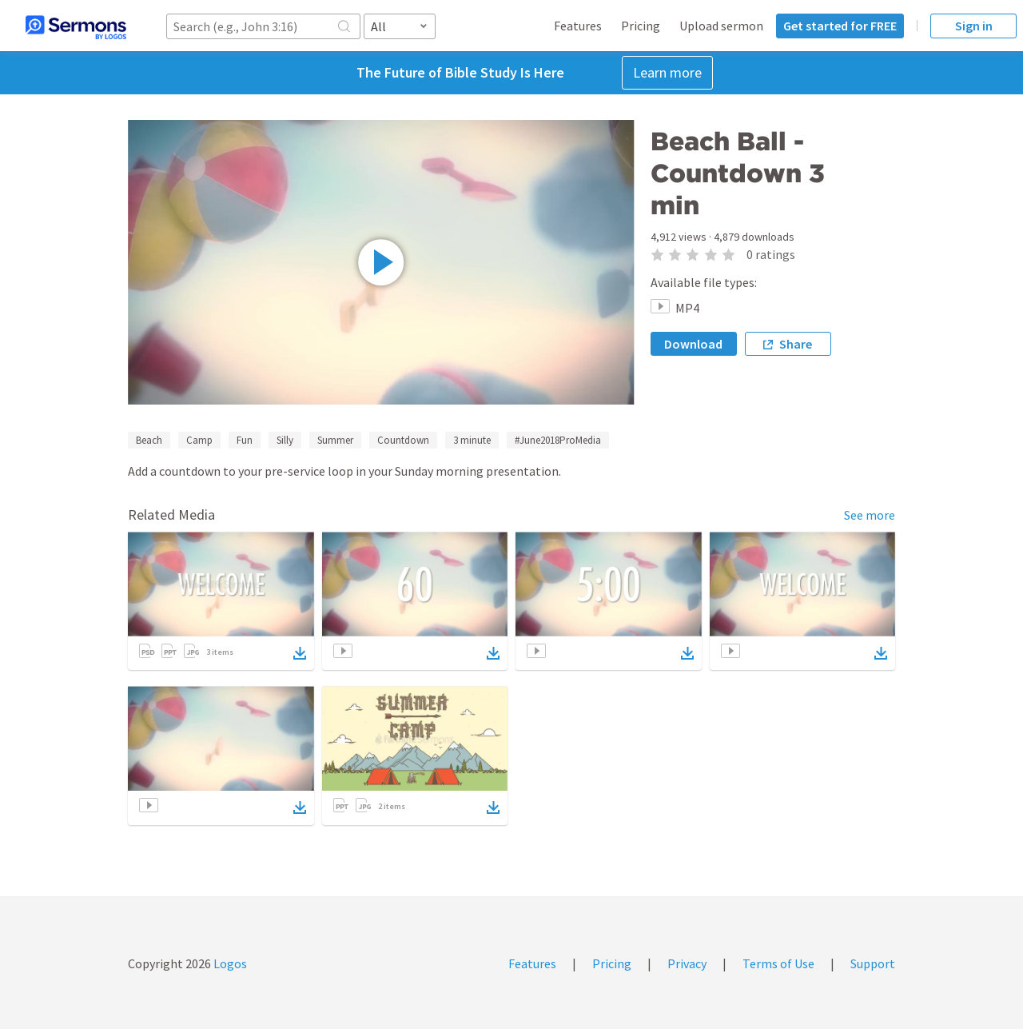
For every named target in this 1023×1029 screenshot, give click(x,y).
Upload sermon (721, 26)
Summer (335, 440)
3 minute (472, 440)
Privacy (687, 963)
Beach (149, 440)
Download (693, 344)
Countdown (403, 440)
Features (578, 26)
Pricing (640, 26)
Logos (229, 963)
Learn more (667, 72)
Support (872, 963)
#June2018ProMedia (558, 440)
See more (869, 515)
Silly (285, 440)
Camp (199, 440)
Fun (245, 440)
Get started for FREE (840, 26)
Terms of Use (778, 963)
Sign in (974, 26)
